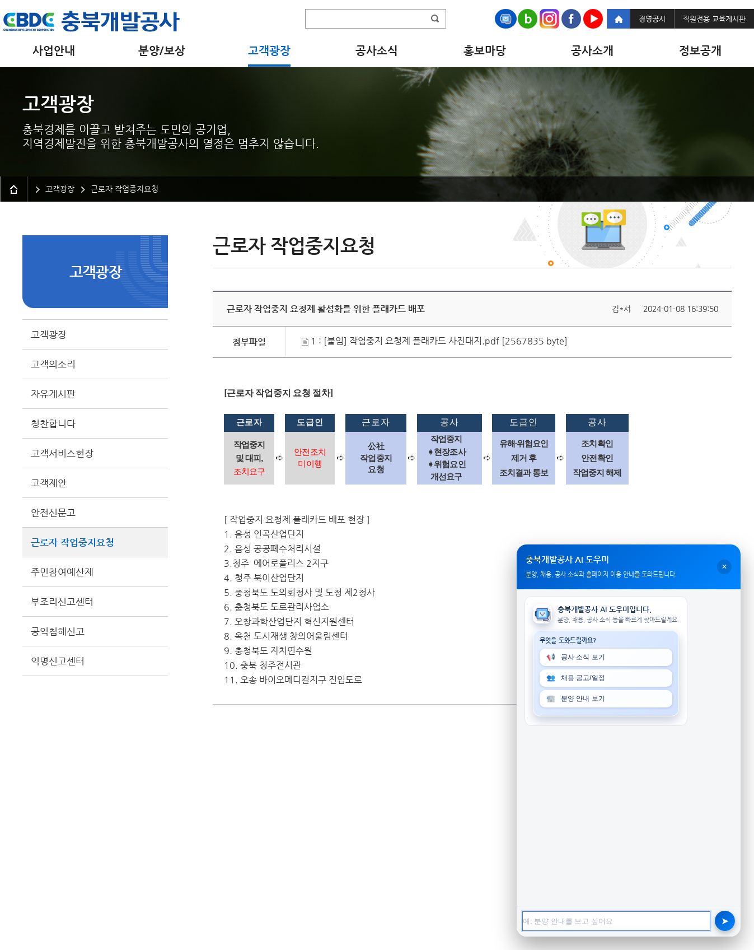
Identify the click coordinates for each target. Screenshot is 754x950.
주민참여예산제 (62, 572)
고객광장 (49, 334)
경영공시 (652, 19)
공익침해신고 (58, 631)
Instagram (549, 19)
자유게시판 (53, 393)
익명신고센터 (58, 661)
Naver (527, 19)
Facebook (571, 19)
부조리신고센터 (62, 601)
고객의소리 (53, 364)
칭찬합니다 (53, 423)
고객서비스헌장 (62, 453)
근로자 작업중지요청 (72, 542)
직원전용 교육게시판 (714, 19)
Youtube (593, 19)
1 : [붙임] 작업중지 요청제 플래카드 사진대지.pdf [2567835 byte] (435, 341)
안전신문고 (53, 512)
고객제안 (49, 482)
